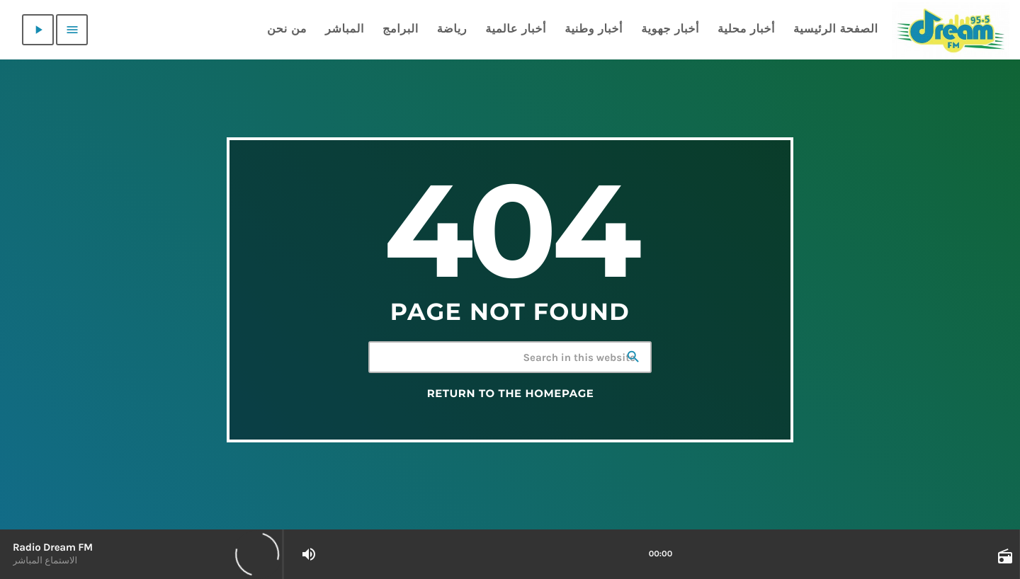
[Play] (38, 29)
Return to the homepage (510, 393)
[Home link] (950, 29)
